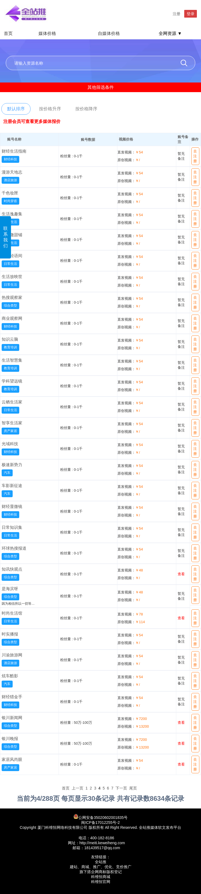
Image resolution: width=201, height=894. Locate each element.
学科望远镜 (12, 381)
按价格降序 (86, 108)
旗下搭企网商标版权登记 (100, 872)
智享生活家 (12, 422)
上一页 (77, 788)
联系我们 (5, 237)
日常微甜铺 (12, 234)
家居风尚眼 (12, 759)
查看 (181, 574)
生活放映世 (12, 276)
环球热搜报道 (14, 548)
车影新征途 (12, 485)
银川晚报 (10, 738)
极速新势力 (12, 464)
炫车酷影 (10, 675)
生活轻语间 (12, 255)
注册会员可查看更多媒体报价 (31, 121)
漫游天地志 (12, 172)
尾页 (133, 788)
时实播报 (10, 634)
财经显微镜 (12, 506)
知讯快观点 (12, 569)
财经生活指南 (14, 151)
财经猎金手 (12, 696)
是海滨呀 (10, 588)
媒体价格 (47, 33)
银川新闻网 (12, 717)
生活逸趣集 (12, 213)
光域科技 (10, 443)
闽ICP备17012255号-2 (100, 822)
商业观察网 (12, 318)
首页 (8, 33)
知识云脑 (10, 339)
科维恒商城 (100, 876)
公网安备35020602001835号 (100, 817)
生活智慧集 (12, 360)
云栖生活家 (12, 402)
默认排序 (16, 108)
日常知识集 (12, 527)
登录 (190, 14)
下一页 (121, 788)
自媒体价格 (109, 33)
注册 (176, 14)
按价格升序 (50, 108)
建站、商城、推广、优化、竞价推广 (100, 867)
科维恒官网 (100, 881)
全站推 (100, 862)
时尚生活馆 (12, 613)
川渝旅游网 (12, 655)
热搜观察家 (12, 297)
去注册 (195, 156)
